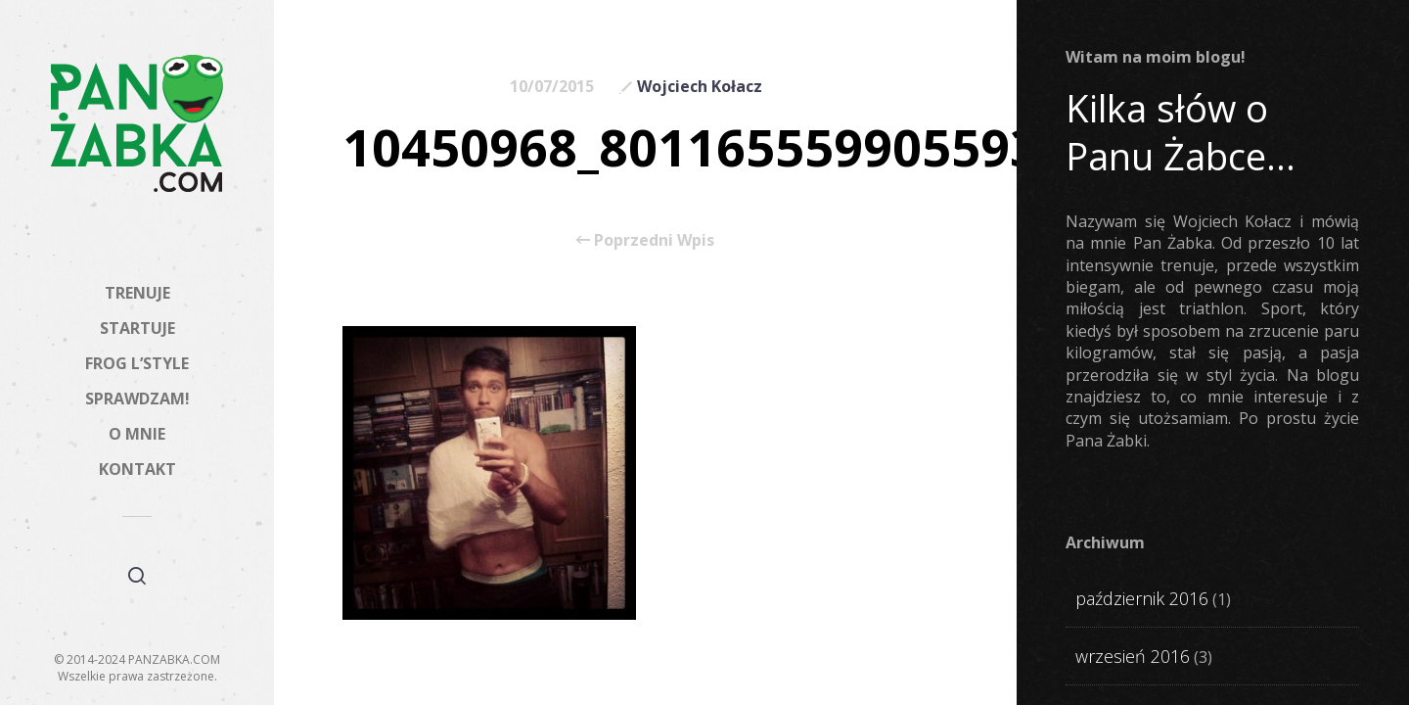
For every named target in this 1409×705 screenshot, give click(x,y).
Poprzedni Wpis (645, 240)
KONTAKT (137, 469)
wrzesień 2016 (1132, 656)
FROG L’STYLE (137, 363)
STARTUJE (137, 328)
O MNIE (137, 434)
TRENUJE (137, 293)
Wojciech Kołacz (699, 86)
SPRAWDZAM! (137, 398)
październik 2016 (1141, 598)
